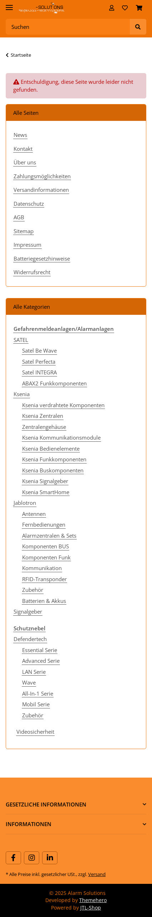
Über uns (25, 162)
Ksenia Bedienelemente (51, 448)
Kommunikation (42, 568)
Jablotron (25, 502)
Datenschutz (29, 203)
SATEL (21, 339)
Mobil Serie (36, 704)
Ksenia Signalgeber (45, 481)
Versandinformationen (41, 189)
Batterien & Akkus (44, 600)
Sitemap (24, 231)
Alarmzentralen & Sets (49, 535)
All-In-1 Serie (37, 693)
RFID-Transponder (44, 579)
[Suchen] (68, 27)
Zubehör (32, 589)
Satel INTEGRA (39, 372)
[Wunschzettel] (125, 8)
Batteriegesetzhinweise (42, 258)
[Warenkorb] (139, 8)
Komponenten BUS (45, 546)
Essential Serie (39, 650)
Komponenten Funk (46, 557)
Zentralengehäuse (44, 426)
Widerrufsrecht (32, 272)
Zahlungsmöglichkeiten (42, 176)
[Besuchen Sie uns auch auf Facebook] (13, 858)
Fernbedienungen (43, 524)
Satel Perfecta (38, 361)
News (20, 134)
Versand (97, 874)
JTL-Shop (90, 907)
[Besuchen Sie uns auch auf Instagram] (31, 858)
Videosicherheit (35, 731)
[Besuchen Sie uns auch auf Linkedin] (49, 858)
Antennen (34, 513)
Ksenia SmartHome (45, 492)
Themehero (93, 900)
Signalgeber (28, 611)
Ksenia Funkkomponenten (54, 459)
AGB (19, 217)
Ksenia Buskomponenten (52, 470)
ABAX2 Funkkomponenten (54, 383)
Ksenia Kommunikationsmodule (61, 437)
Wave (29, 682)
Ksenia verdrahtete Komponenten (63, 405)
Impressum (27, 244)
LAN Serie (34, 671)
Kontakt (23, 148)
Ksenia (22, 394)
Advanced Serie (41, 660)
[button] (111, 8)
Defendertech (30, 638)
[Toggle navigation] (9, 4)
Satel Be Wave (39, 350)
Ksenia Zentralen (42, 415)
